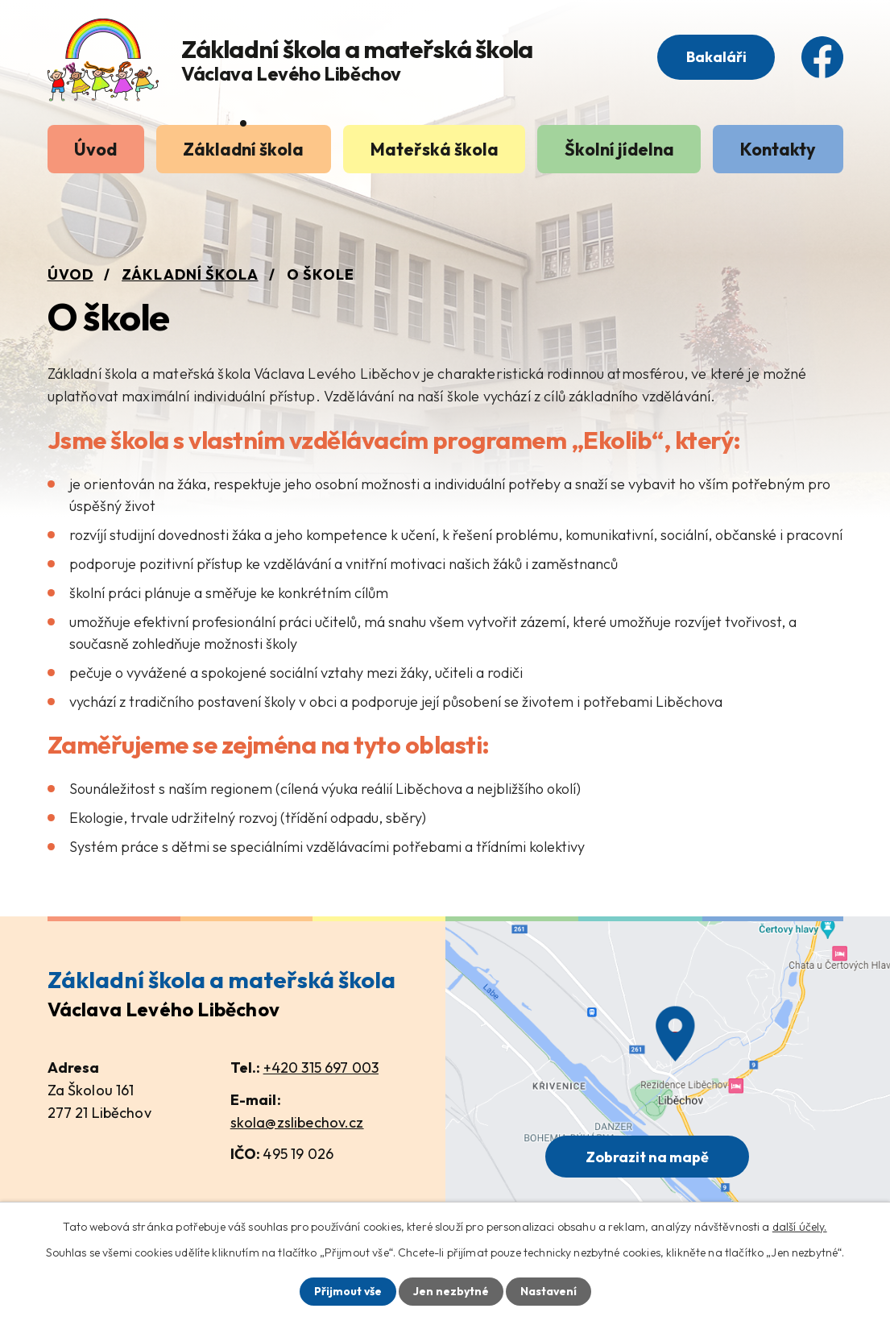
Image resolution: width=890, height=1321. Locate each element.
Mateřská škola (434, 149)
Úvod (95, 149)
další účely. (799, 1226)
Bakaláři (715, 57)
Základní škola (243, 149)
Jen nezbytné (451, 1291)
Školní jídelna (619, 149)
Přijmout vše (347, 1291)
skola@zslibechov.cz (297, 1122)
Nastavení (548, 1291)
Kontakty (778, 149)
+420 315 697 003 (321, 1067)
